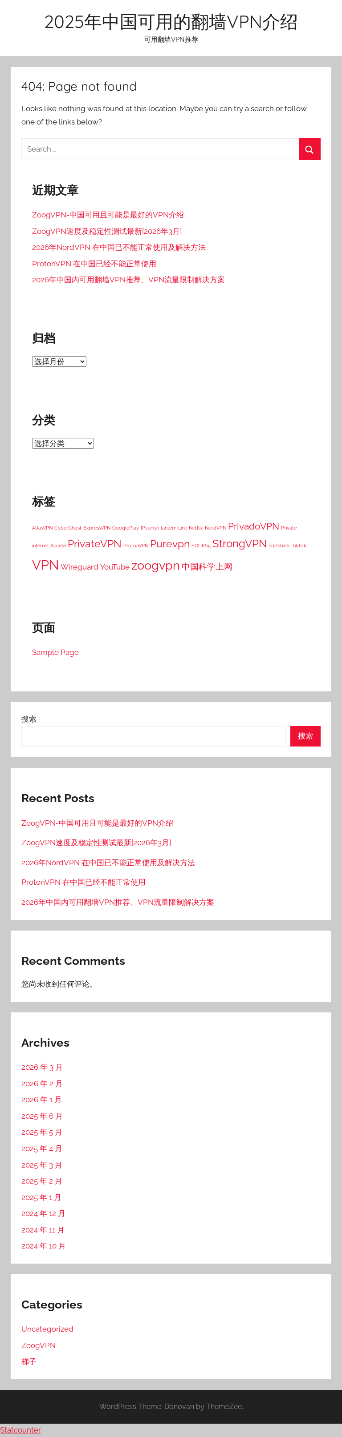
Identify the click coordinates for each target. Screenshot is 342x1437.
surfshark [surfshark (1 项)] (279, 545)
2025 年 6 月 (42, 1116)
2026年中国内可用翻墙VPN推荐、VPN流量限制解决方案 (128, 279)
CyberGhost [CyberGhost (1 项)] (67, 527)
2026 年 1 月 (41, 1099)
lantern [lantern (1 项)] (168, 527)
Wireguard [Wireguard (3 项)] (79, 566)
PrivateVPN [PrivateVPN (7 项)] (95, 544)
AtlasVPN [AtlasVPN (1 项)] (42, 527)
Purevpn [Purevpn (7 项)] (170, 544)
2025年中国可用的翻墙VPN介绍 (171, 21)
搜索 (29, 718)
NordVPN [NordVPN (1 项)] (215, 527)
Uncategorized (47, 1329)
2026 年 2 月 (42, 1083)
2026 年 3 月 (42, 1067)
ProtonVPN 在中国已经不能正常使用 (94, 263)
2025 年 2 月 (41, 1180)
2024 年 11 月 (43, 1229)
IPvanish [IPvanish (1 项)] (150, 527)
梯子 (29, 1361)
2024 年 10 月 (43, 1245)
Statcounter (20, 1429)
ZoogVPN (38, 1345)
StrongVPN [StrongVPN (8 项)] (239, 543)
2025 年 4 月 (41, 1148)
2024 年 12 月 (43, 1213)
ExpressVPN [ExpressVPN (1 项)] (96, 527)
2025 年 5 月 (41, 1132)
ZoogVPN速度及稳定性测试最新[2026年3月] (107, 231)
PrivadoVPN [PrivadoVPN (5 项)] (253, 526)
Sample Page (55, 652)
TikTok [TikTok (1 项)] (299, 545)
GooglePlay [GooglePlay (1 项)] (125, 527)
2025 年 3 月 (41, 1164)
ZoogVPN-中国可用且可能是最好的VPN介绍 (108, 214)
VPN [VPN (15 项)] (45, 565)
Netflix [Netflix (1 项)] (196, 527)
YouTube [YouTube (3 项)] (115, 566)
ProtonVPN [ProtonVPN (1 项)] (135, 545)
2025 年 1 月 (41, 1197)
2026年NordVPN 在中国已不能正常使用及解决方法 (119, 247)
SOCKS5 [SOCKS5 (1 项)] (201, 545)
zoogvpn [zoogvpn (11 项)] (155, 565)
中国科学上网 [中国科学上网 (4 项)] (207, 566)
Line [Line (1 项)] (182, 527)
